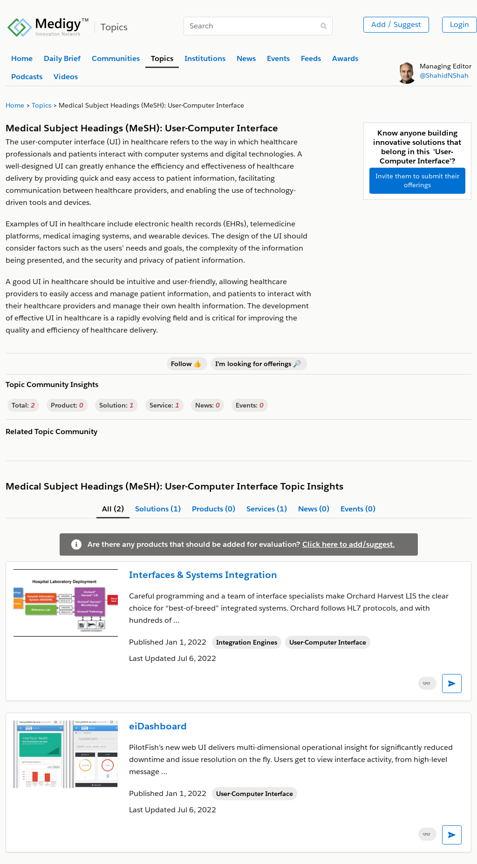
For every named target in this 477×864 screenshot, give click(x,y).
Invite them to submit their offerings (417, 180)
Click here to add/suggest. (348, 544)
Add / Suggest (396, 24)
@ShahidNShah (444, 75)
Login (459, 24)
